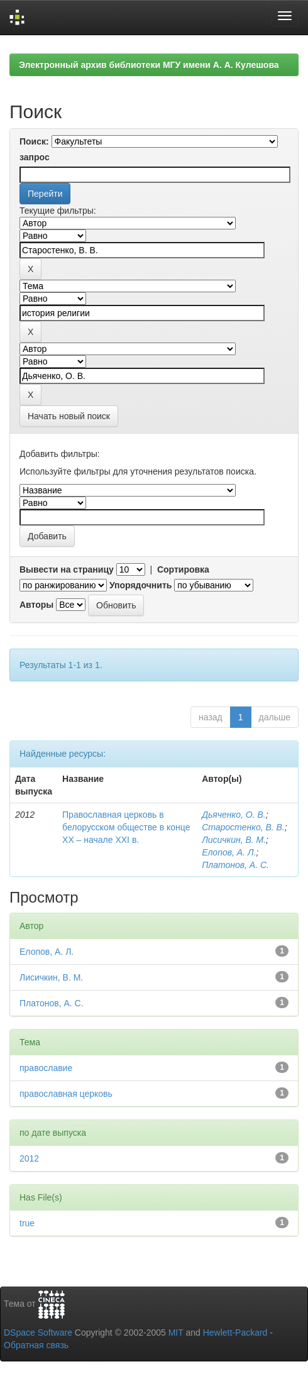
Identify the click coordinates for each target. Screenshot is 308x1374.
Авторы (36, 605)
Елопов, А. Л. (229, 852)
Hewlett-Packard (235, 1332)
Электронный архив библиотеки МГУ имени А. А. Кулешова (149, 65)
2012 (29, 1158)
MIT (176, 1332)
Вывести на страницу (66, 569)
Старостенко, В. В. (243, 827)
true (27, 1223)
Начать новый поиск (69, 416)
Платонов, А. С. (235, 865)
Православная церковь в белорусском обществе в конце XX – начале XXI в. (126, 827)
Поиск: (34, 141)
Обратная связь (36, 1345)
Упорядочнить (140, 585)
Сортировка (183, 569)
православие (45, 1068)
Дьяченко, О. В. (234, 815)
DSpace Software (38, 1332)
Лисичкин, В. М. (234, 840)
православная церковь (66, 1094)
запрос (34, 157)
